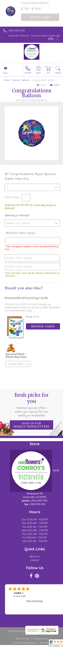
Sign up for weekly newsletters (31, 425)
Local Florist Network (25, 642)
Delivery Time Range (20, 233)
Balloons (26, 80)
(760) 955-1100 (16, 30)
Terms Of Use (22, 638)
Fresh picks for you (31, 404)
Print (42, 85)
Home (6, 80)
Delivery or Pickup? (17, 215)
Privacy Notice (40, 638)
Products (16, 80)
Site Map (44, 642)
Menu (5, 73)
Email (55, 85)
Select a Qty (12, 197)
